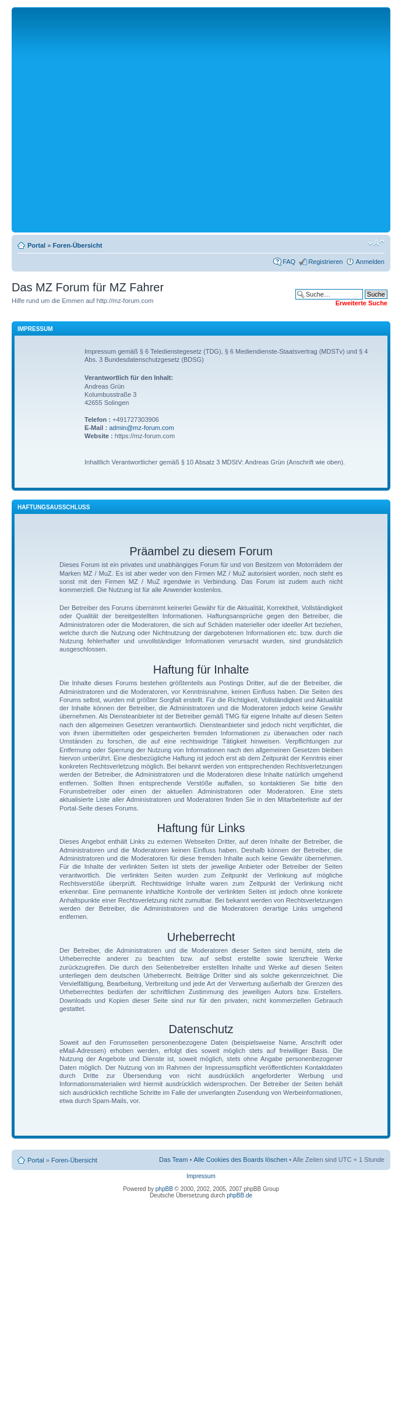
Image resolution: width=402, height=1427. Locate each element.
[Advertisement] (109, 119)
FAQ (289, 261)
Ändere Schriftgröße (376, 243)
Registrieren (325, 261)
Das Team (173, 1159)
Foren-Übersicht (77, 245)
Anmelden (370, 261)
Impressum (200, 1176)
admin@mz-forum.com (141, 427)
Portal (36, 245)
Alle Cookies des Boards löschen (240, 1159)
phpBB (164, 1189)
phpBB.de (239, 1195)
